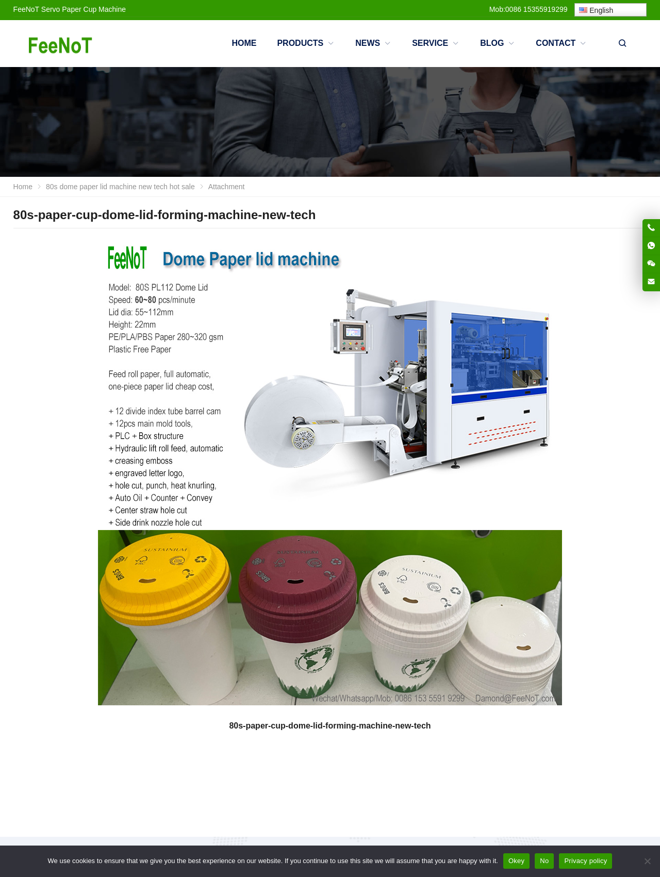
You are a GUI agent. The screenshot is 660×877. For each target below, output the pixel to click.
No (544, 861)
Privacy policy (585, 861)
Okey (516, 861)
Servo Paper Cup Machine (83, 9)
